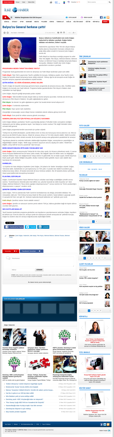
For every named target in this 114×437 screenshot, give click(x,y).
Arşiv (23, 2)
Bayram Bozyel (91, 205)
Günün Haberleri (8, 2)
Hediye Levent (91, 294)
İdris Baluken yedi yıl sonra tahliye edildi (20, 396)
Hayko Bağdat (91, 277)
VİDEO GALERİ (84, 227)
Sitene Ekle (31, 2)
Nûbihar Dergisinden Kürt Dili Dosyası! (28, 17)
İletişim (16, 424)
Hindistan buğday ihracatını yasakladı (97, 69)
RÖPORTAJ (83, 316)
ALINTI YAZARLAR (86, 264)
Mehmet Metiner (49, 235)
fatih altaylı (33, 235)
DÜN (89, 169)
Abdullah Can (91, 214)
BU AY (100, 169)
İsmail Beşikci (91, 302)
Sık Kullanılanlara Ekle (27, 424)
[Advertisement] (71, 10)
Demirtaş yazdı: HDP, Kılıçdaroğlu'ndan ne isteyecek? (24, 399)
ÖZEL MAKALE (84, 352)
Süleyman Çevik (91, 180)
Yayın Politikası (46, 424)
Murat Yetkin (91, 269)
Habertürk (26, 235)
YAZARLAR (83, 175)
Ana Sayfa (8, 424)
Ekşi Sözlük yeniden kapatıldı (16, 412)
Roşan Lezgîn (91, 196)
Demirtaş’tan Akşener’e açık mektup (18, 409)
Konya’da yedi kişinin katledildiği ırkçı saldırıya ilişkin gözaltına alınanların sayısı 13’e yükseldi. (95, 378)
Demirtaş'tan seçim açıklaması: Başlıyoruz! (98, 62)
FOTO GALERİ (84, 126)
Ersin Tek (91, 188)
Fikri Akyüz (40, 235)
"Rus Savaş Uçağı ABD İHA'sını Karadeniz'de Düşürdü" (25, 402)
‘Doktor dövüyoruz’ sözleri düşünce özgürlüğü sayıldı (24, 384)
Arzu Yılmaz (91, 285)
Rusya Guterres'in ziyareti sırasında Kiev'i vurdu (96, 89)
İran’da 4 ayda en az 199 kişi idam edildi (20, 393)
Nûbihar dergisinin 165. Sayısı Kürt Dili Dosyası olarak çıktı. (95, 413)
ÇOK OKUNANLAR (85, 162)
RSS (37, 424)
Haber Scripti (103, 430)
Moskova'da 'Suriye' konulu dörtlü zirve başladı (22, 387)
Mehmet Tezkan (59, 235)
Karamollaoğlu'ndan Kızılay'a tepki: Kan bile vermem (24, 405)
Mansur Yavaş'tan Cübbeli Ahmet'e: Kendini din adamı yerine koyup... (30, 390)
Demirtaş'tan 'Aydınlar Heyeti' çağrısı (97, 82)
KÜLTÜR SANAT (85, 388)
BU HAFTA (94, 169)
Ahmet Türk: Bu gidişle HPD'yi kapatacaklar (97, 75)
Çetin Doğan (19, 235)
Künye (17, 2)
